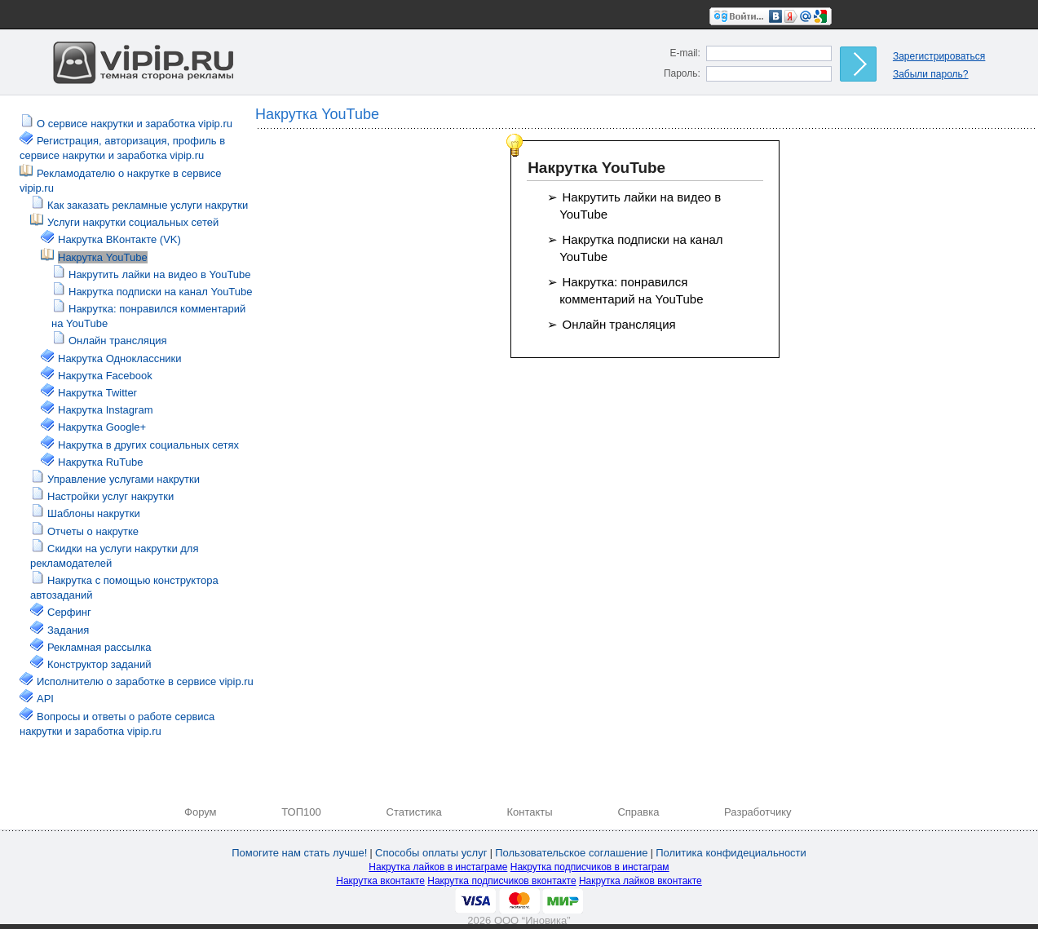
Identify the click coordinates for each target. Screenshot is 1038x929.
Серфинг (69, 612)
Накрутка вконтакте (380, 881)
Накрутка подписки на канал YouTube (160, 291)
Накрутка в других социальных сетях (148, 445)
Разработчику (757, 812)
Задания (68, 630)
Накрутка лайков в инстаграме (438, 867)
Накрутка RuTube (100, 462)
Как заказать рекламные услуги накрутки (147, 205)
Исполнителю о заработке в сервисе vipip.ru (145, 681)
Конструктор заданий (99, 664)
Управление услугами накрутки (123, 479)
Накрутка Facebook (105, 375)
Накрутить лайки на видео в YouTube (159, 274)
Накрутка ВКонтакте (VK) (119, 239)
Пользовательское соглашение (571, 853)
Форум (200, 812)
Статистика (414, 812)
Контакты (530, 812)
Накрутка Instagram (105, 410)
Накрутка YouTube (103, 257)
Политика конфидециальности (731, 853)
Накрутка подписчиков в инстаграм (589, 867)
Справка (638, 812)
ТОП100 (301, 812)
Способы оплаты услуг (431, 853)
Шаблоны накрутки (93, 513)
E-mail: (685, 53)
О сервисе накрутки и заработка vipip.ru (134, 123)
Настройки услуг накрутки (110, 496)
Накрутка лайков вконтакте (640, 881)
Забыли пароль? (931, 74)
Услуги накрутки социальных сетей (133, 222)
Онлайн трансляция (117, 340)
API (45, 698)
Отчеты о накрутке (93, 531)
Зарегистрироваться (939, 56)
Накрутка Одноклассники (120, 358)
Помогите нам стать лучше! (299, 853)
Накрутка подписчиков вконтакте (501, 881)
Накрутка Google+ (102, 427)
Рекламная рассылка (99, 647)
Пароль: (682, 73)
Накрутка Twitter (97, 393)
